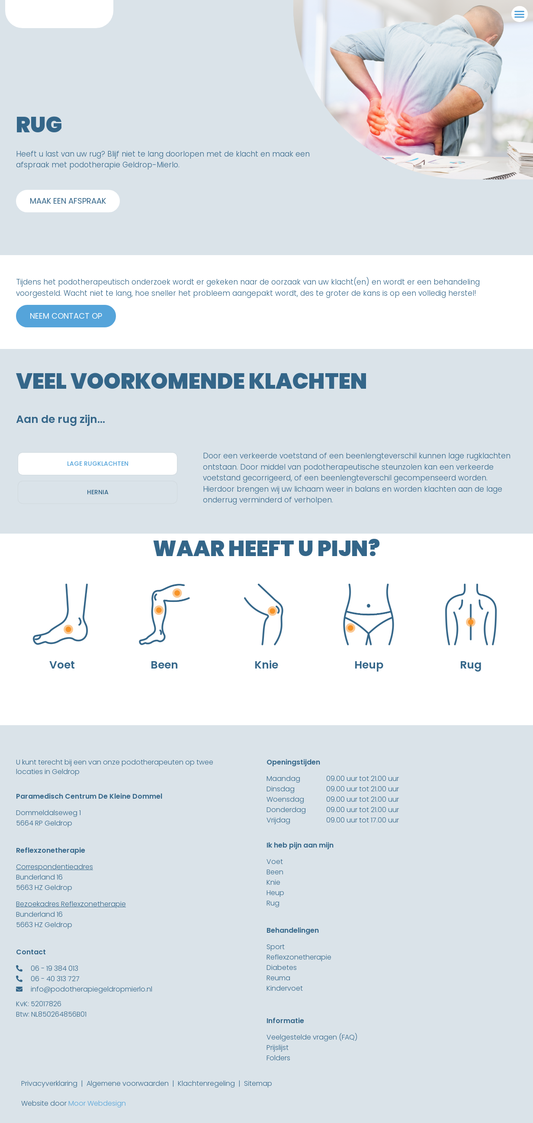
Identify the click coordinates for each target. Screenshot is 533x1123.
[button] (519, 14)
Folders (278, 1058)
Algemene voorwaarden (128, 1083)
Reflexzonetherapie (298, 957)
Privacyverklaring (49, 1083)
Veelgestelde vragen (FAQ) (311, 1037)
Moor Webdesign (97, 1103)
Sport (275, 947)
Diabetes (281, 968)
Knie (273, 882)
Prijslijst (277, 1048)
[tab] (97, 464)
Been (274, 872)
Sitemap (258, 1083)
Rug (272, 903)
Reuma (278, 978)
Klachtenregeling (206, 1083)
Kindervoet (284, 988)
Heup (275, 893)
